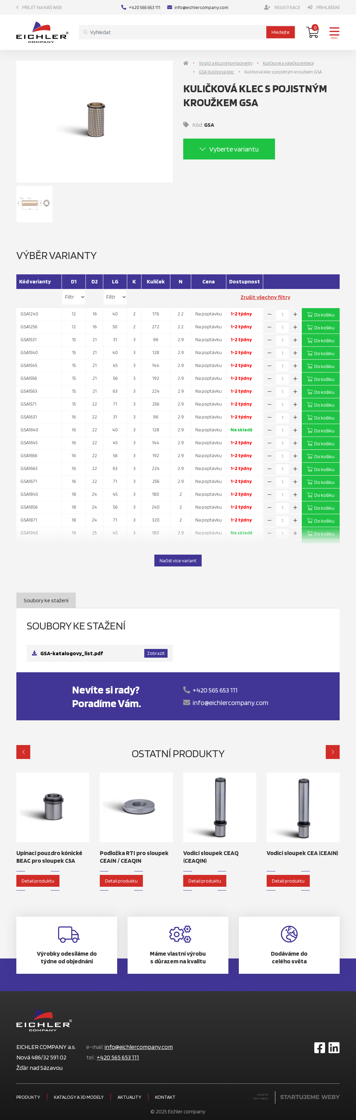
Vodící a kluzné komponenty (225, 63)
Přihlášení (323, 7)
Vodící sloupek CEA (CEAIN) (302, 852)
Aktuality (129, 1097)
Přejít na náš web (39, 7)
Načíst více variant (178, 560)
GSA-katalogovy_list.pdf (71, 653)
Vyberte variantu (229, 149)
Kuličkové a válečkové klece (288, 63)
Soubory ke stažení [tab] (46, 600)
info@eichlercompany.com (197, 7)
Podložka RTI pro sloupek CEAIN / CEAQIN (134, 856)
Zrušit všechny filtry (265, 297)
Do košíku (320, 315)
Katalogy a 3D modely (79, 1097)
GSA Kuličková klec (216, 72)
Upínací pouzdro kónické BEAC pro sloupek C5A (49, 856)
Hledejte (281, 32)
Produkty (28, 1097)
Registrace (282, 7)
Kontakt (165, 1097)
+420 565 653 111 (140, 7)
